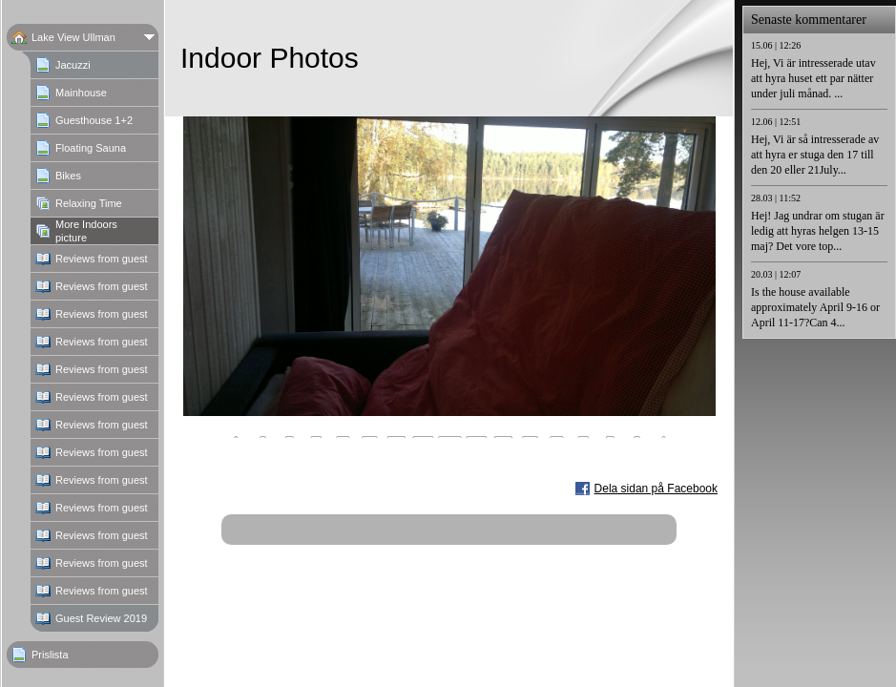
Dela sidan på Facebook (656, 488)
